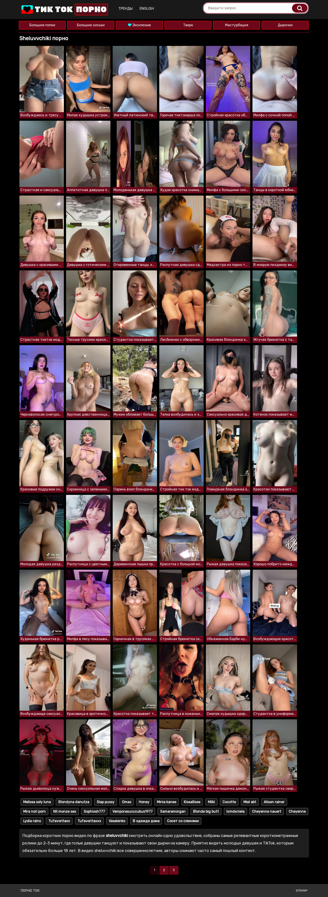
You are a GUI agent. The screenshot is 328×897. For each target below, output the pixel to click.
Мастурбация (236, 25)
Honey (144, 802)
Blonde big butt (206, 811)
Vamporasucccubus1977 (132, 811)
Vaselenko (117, 821)
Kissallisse (192, 802)
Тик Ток (64, 9)
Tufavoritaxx (59, 821)
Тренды (125, 8)
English (147, 8)
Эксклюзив (139, 25)
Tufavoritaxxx (89, 821)
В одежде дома (146, 821)
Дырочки (285, 25)
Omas (126, 802)
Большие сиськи (91, 25)
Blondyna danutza (73, 802)
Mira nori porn (34, 811)
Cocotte (229, 802)
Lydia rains (32, 821)
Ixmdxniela (235, 811)
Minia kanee (166, 802)
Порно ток (30, 891)
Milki (211, 802)
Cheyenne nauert (266, 811)
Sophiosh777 (94, 811)
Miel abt (249, 802)
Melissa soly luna (37, 802)
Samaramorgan (173, 811)
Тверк (188, 25)
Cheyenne (297, 811)
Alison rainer (274, 802)
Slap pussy (105, 802)
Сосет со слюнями (183, 821)
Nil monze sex (64, 811)
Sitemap (302, 890)
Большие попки (42, 25)
